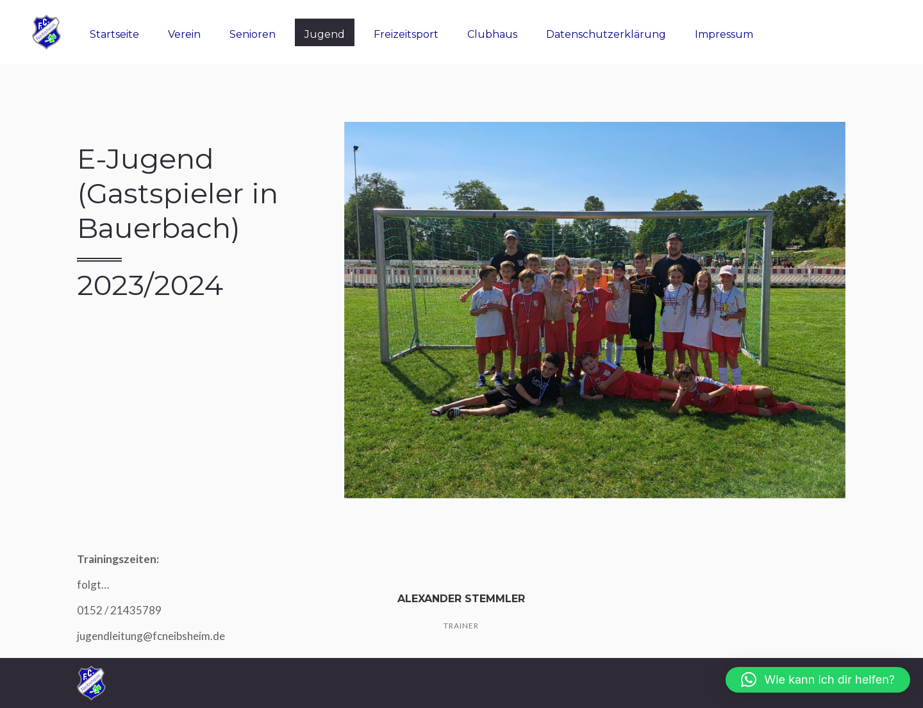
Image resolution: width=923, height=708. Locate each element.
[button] (818, 680)
